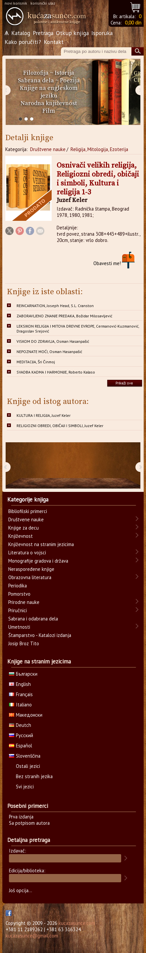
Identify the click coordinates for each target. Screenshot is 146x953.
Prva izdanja (21, 817)
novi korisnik (16, 3)
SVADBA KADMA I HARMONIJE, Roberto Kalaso (56, 372)
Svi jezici (25, 786)
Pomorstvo (19, 594)
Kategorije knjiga (27, 499)
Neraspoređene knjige (31, 569)
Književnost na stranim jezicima (41, 544)
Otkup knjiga (72, 33)
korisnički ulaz (42, 3)
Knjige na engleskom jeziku (48, 91)
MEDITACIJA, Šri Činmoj (36, 361)
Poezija (70, 80)
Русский (21, 735)
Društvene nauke (48, 149)
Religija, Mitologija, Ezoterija (99, 149)
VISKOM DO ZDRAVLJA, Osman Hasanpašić (53, 341)
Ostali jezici (28, 766)
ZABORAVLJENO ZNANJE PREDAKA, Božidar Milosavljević (64, 315)
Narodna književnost (49, 103)
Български (23, 674)
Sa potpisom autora (29, 823)
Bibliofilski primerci (27, 511)
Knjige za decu (23, 528)
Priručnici (17, 610)
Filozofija (36, 73)
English (20, 684)
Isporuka (102, 33)
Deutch (20, 725)
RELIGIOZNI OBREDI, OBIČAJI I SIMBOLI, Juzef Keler (60, 425)
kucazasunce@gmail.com (32, 936)
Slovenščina (24, 756)
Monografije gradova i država (38, 561)
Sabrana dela (36, 80)
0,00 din (133, 23)
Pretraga (43, 33)
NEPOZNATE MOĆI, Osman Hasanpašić (49, 351)
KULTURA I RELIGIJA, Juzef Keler (44, 415)
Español (20, 745)
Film (48, 111)
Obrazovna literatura (29, 577)
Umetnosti (19, 627)
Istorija (64, 73)
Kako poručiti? (23, 42)
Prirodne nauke (23, 602)
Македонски (25, 715)
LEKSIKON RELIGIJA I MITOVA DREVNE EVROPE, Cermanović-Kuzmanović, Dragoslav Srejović (78, 329)
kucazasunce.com (77, 923)
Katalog (20, 33)
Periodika (17, 585)
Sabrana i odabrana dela (33, 618)
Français (21, 694)
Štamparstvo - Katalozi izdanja (39, 635)
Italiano (20, 704)
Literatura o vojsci (27, 552)
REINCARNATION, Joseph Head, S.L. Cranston (55, 305)
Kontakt (54, 42)
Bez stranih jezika (34, 776)
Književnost (20, 536)
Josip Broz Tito (23, 643)
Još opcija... (20, 890)
